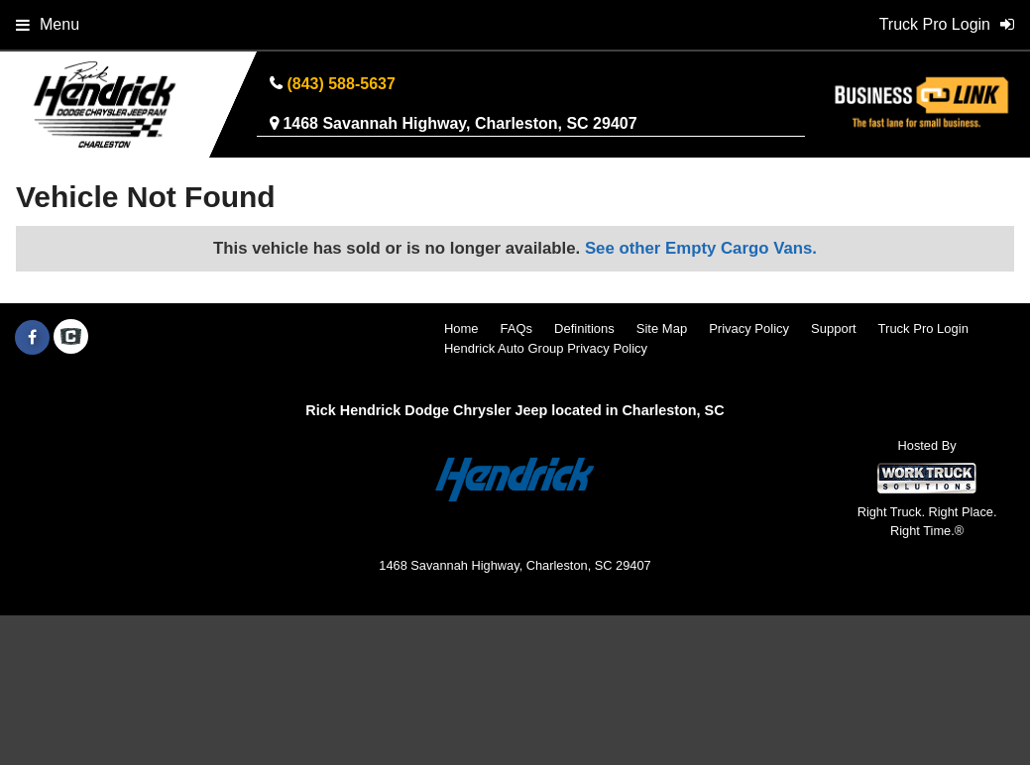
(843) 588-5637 (340, 83)
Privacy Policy (749, 328)
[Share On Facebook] (32, 338)
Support (834, 328)
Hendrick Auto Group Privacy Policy (545, 348)
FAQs (517, 328)
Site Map (661, 328)
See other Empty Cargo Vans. (701, 248)
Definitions (584, 328)
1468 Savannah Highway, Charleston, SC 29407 (459, 123)
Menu (47, 24)
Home (461, 328)
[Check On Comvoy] (71, 338)
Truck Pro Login (923, 328)
